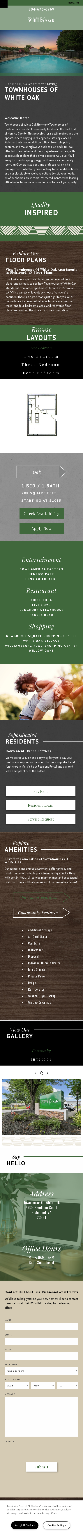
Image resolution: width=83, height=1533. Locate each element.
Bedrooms (11, 1364)
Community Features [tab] (38, 912)
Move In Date (13, 1379)
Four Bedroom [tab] (41, 372)
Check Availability (41, 513)
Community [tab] (41, 1050)
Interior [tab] (41, 1058)
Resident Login (40, 805)
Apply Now (41, 528)
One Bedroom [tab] (41, 347)
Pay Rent (40, 791)
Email (8, 1335)
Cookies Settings (56, 1525)
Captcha (10, 1441)
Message (10, 1394)
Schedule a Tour (73, 3)
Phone (9, 1350)
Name (8, 1320)
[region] (41, 1516)
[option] (41, 53)
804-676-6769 (41, 9)
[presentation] (26, 1449)
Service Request (40, 818)
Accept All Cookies (25, 1525)
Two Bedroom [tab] (41, 356)
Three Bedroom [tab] (41, 364)
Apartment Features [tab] (38, 897)
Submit (41, 1466)
